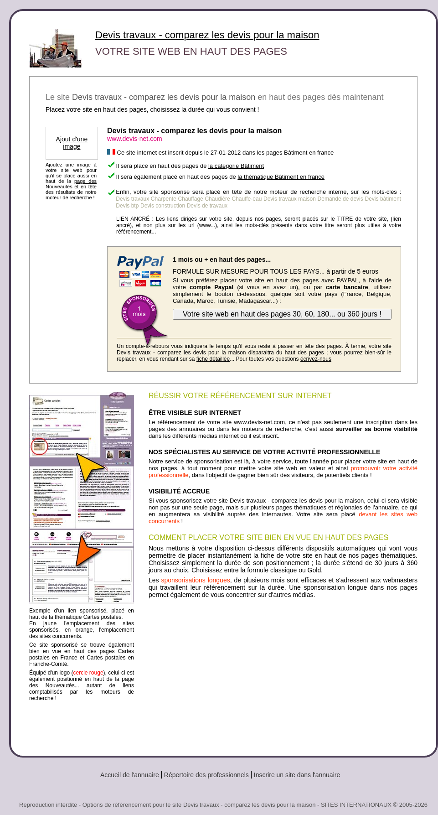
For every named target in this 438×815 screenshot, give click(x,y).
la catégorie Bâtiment (236, 165)
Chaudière (217, 199)
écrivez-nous (315, 359)
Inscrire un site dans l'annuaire (297, 775)
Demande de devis (340, 199)
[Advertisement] (283, 673)
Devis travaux (132, 199)
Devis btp (127, 205)
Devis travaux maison (289, 199)
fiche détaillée (213, 359)
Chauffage (190, 199)
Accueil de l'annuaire (129, 775)
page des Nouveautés (71, 183)
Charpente (163, 199)
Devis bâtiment (383, 199)
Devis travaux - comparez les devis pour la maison (207, 35)
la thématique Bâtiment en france (281, 176)
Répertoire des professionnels (206, 775)
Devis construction (162, 205)
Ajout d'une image (72, 142)
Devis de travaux (207, 205)
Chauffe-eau (247, 199)
